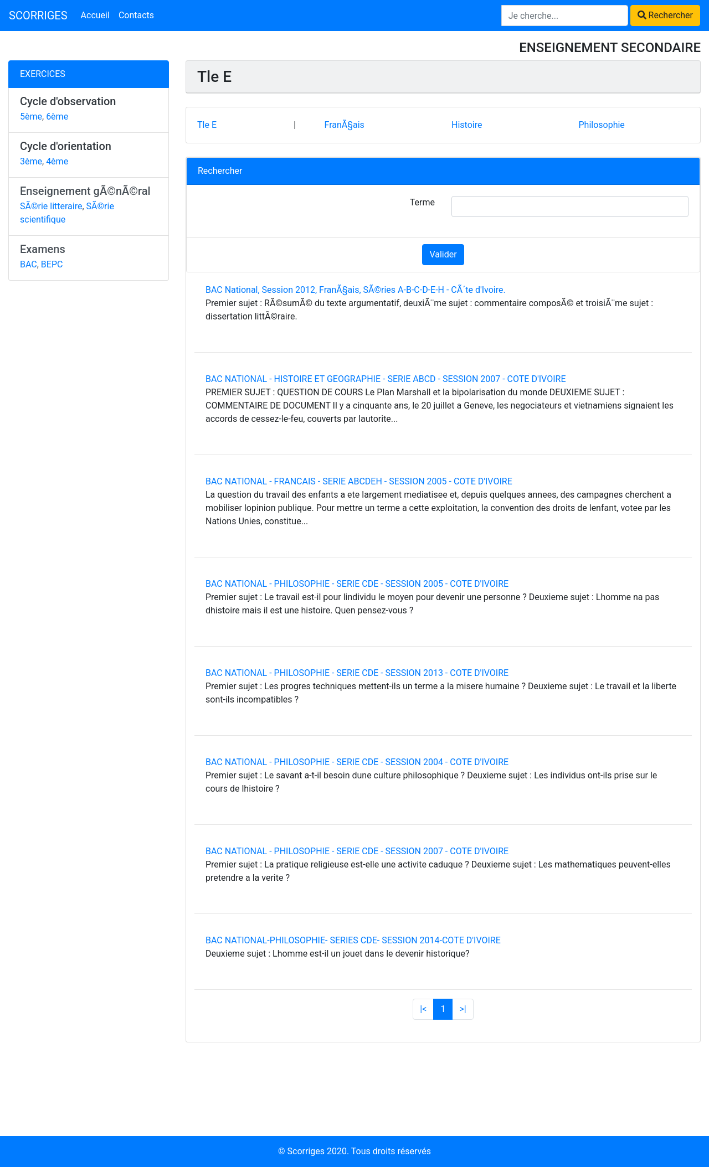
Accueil (95, 15)
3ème (31, 161)
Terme (422, 202)
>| (462, 1009)
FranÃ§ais (344, 125)
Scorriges (306, 1151)
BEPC (52, 264)
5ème (31, 116)
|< (423, 1009)
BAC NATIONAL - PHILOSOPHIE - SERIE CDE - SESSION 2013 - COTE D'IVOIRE (356, 673)
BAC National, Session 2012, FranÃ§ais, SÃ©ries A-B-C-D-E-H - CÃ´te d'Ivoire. (355, 290)
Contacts (136, 15)
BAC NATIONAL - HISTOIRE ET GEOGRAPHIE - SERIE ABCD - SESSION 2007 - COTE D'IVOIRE (385, 379)
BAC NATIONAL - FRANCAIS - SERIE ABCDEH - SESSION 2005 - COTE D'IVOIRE (358, 481)
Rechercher (665, 15)
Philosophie (601, 125)
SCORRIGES (38, 15)
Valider (442, 254)
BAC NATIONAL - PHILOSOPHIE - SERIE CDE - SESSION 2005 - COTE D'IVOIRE (356, 584)
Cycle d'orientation (65, 146)
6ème (57, 116)
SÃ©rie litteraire (51, 206)
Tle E (207, 125)
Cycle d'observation (68, 101)
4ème (57, 161)
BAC (28, 264)
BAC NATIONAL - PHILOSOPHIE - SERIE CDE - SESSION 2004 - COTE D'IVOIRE (356, 762)
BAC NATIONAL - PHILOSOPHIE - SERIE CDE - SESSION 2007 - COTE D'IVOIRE (356, 851)
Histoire (466, 125)
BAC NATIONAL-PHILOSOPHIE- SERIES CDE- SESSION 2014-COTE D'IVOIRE (353, 940)
